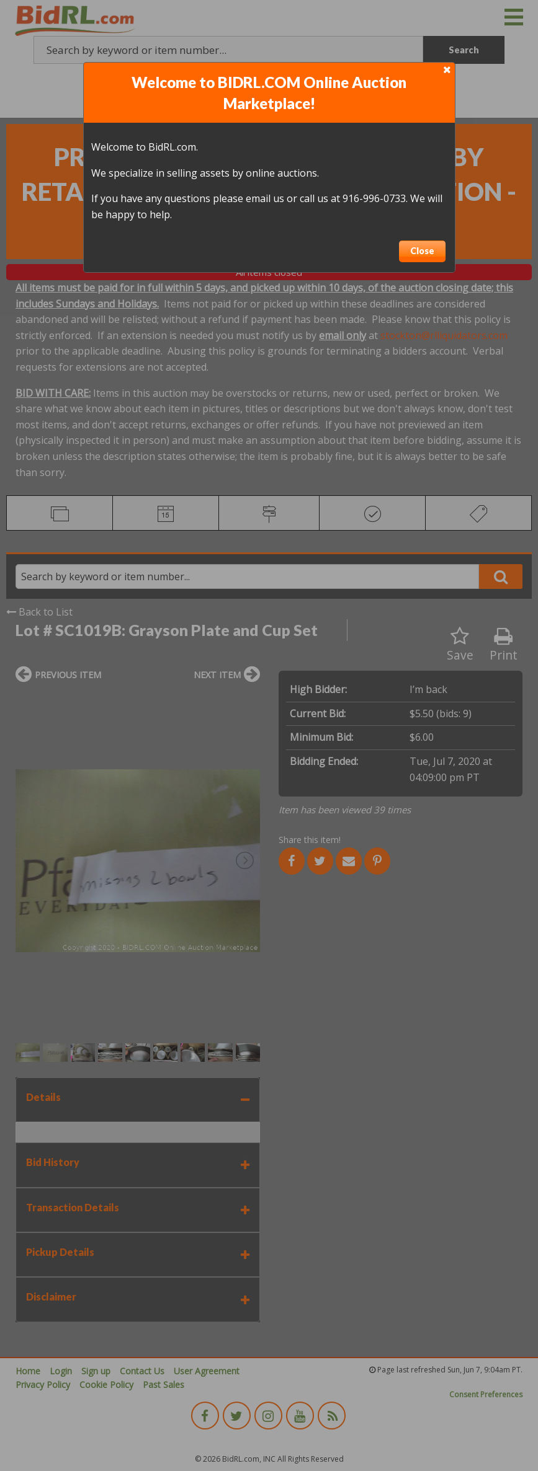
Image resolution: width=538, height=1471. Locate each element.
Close (422, 250)
